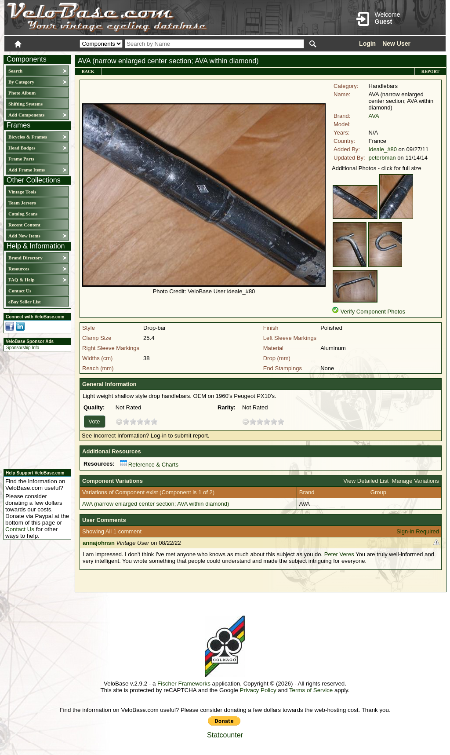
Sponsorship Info (22, 347)
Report (430, 71)
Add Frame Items (26, 169)
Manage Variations (415, 481)
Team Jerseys (22, 202)
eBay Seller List (24, 301)
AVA (374, 116)
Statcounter (225, 735)
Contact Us (19, 290)
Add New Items (24, 235)
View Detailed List (365, 481)
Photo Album (22, 92)
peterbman (382, 157)
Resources (18, 268)
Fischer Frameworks (183, 683)
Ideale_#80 (383, 149)
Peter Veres (339, 554)
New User (396, 43)
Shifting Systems (25, 103)
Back (88, 71)
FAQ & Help (21, 279)
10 (154, 421)
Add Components (26, 114)
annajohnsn (99, 543)
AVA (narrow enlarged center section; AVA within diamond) (155, 503)
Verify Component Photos (373, 311)
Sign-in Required (417, 531)
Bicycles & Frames (28, 136)
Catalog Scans (22, 213)
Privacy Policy (258, 690)
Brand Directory (25, 257)
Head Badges (21, 147)
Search (15, 70)
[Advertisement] (34, 409)
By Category (21, 81)
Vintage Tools (22, 191)
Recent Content (24, 224)
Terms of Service (311, 690)
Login (367, 43)
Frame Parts (21, 158)
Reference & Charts (149, 464)
